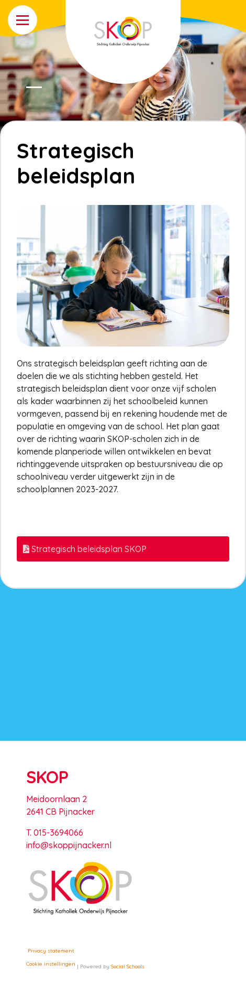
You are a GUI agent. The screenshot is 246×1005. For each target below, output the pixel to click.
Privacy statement (51, 950)
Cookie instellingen (50, 963)
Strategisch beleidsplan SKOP (85, 549)
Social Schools (127, 966)
